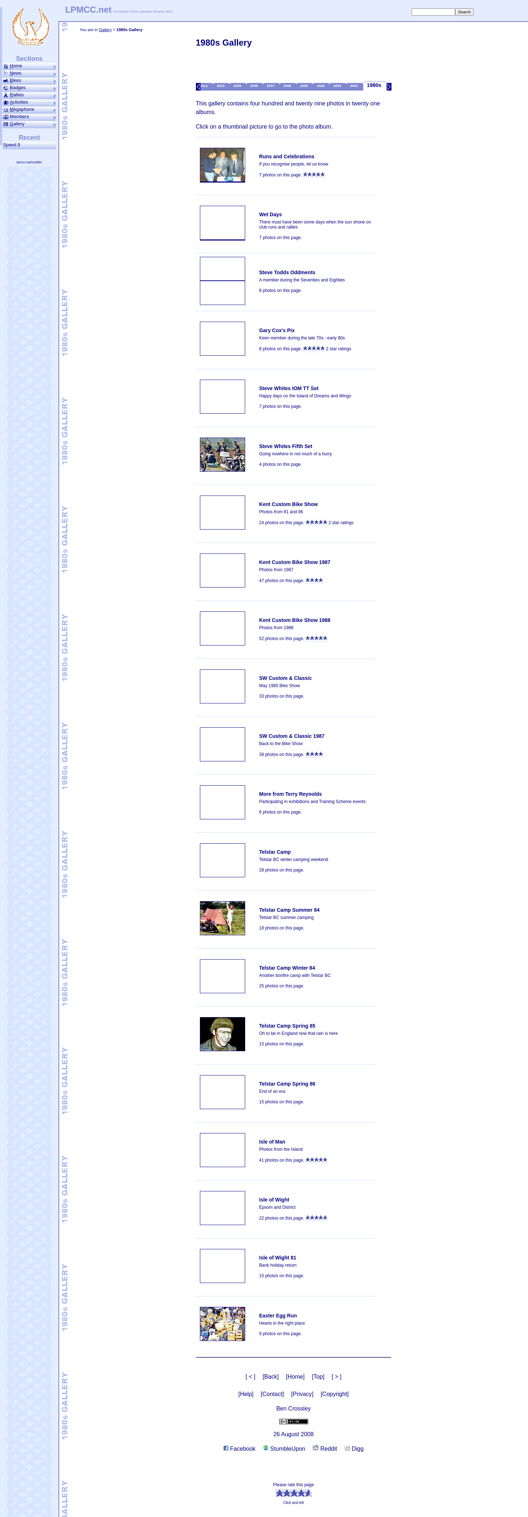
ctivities (29, 102)
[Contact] (272, 1394)
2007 (271, 86)
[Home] (295, 1377)
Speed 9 (13, 144)
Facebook (239, 1449)
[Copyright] (334, 1394)
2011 (204, 86)
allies (29, 95)
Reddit (325, 1449)
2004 (321, 86)
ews (29, 73)
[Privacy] (302, 1394)
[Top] (318, 1377)
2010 (221, 86)
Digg (354, 1449)
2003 (338, 86)
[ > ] (336, 1377)
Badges (29, 88)
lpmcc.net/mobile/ (29, 162)
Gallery (105, 30)
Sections (29, 58)
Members (29, 117)
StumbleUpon (284, 1449)
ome (29, 66)
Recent (29, 137)
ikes (29, 80)
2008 (254, 86)
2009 (238, 86)
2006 (288, 86)
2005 (304, 86)
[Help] (245, 1394)
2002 (354, 86)
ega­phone (29, 109)
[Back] (270, 1377)
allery (29, 124)
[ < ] (250, 1377)
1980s (375, 85)
